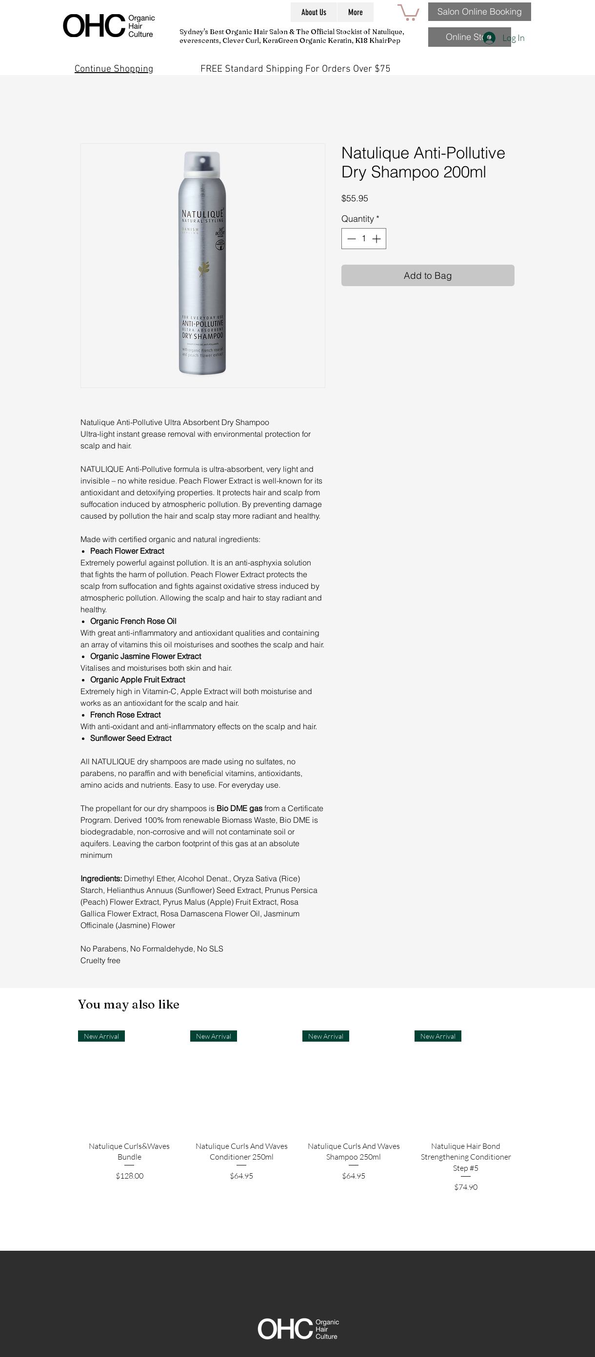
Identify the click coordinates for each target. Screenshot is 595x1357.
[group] (297, 1136)
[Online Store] (469, 37)
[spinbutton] (364, 239)
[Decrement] (350, 239)
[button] (408, 11)
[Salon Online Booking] (479, 11)
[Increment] (377, 239)
